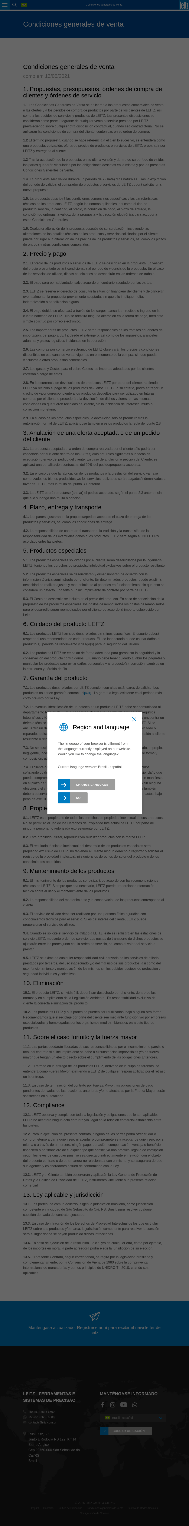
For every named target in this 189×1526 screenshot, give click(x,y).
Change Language (92, 784)
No (78, 798)
